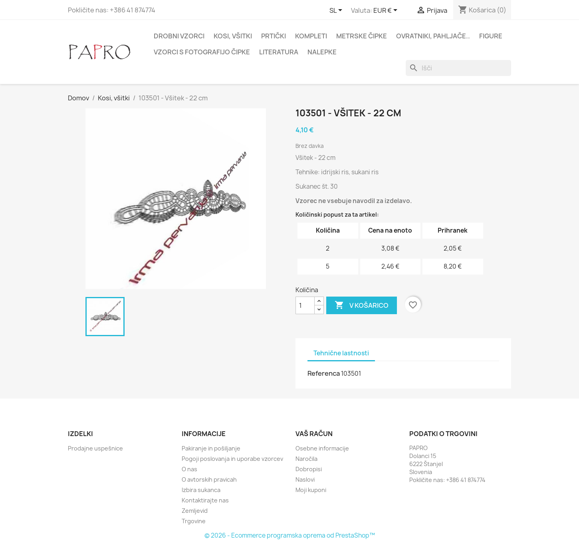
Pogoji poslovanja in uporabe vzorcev (232, 458)
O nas (189, 469)
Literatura (278, 52)
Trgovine (194, 521)
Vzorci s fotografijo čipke (202, 52)
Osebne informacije (322, 448)
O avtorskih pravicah (209, 479)
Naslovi (305, 479)
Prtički (273, 36)
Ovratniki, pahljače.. (433, 36)
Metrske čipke (361, 36)
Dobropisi (308, 469)
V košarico (362, 305)
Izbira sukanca (201, 490)
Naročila (306, 458)
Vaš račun (314, 433)
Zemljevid (195, 510)
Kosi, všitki (233, 36)
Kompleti (311, 36)
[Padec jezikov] (337, 11)
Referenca (323, 373)
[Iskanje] (458, 68)
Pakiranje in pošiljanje (211, 448)
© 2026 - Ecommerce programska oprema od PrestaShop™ (289, 535)
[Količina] (305, 305)
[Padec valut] (386, 11)
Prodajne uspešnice (95, 448)
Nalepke (322, 52)
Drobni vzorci (179, 36)
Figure (490, 36)
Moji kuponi (310, 490)
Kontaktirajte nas (205, 500)
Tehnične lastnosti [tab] (341, 353)
